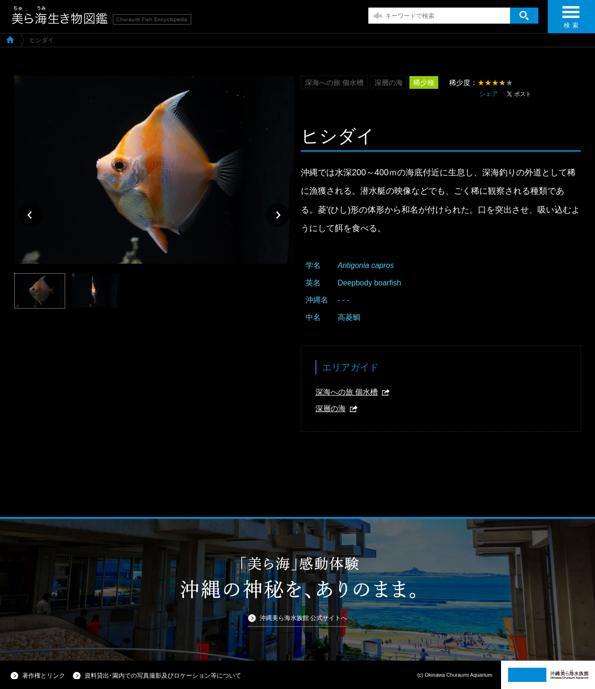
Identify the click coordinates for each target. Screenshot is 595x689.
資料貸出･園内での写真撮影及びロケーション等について (163, 675)
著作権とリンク (43, 675)
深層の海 (330, 409)
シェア (488, 93)
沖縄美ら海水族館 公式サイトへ (304, 617)
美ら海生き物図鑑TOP (10, 39)
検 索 (570, 20)
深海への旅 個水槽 (346, 392)
